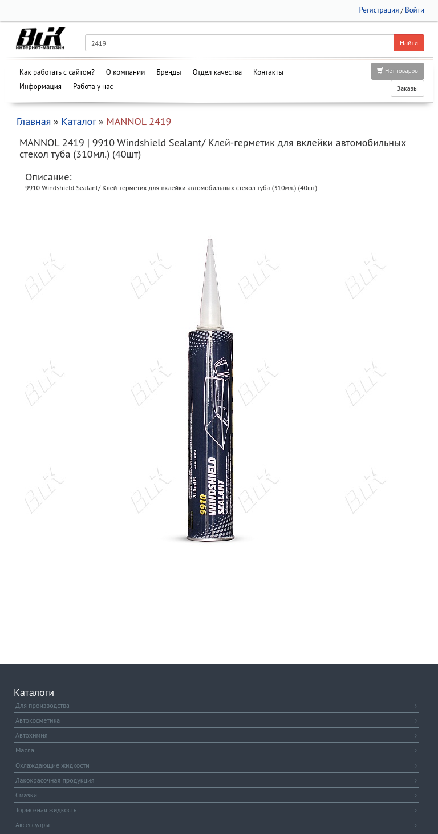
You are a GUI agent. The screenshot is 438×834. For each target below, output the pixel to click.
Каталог (78, 121)
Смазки (216, 795)
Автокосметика (216, 720)
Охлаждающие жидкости (216, 765)
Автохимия (216, 735)
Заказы (407, 88)
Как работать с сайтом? (57, 72)
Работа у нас (93, 86)
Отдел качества (217, 72)
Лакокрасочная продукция (216, 780)
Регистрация (379, 10)
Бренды (168, 72)
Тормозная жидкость (216, 810)
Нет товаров (397, 71)
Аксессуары (216, 824)
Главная (34, 121)
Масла (216, 750)
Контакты (268, 72)
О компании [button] (125, 72)
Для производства (216, 705)
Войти (414, 10)
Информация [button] (40, 86)
